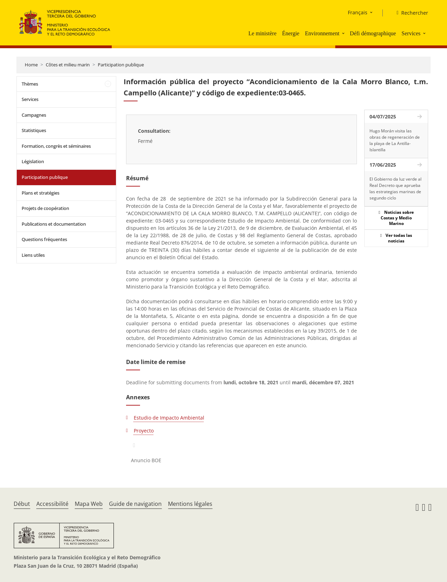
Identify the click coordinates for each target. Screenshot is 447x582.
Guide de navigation (135, 504)
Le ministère (262, 33)
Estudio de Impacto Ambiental (169, 417)
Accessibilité (52, 504)
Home (31, 64)
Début (22, 504)
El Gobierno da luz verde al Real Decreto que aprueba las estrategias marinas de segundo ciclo (395, 188)
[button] (344, 33)
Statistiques (34, 130)
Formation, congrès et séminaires (56, 146)
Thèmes (30, 84)
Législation (33, 161)
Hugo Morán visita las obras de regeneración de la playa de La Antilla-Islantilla (394, 140)
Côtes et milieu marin (68, 64)
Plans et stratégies (40, 193)
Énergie (290, 33)
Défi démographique (373, 33)
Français (357, 12)
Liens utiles (33, 255)
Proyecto (144, 430)
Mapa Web (89, 504)
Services (411, 33)
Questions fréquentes (44, 239)
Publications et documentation (54, 224)
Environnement (322, 33)
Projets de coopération (45, 208)
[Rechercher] (409, 12)
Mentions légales (190, 504)
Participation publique (121, 64)
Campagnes (34, 115)
